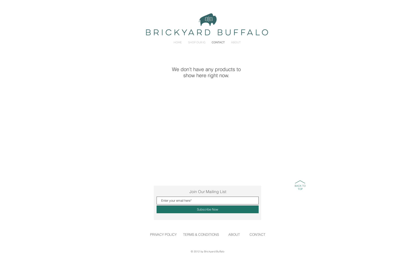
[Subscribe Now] (208, 209)
